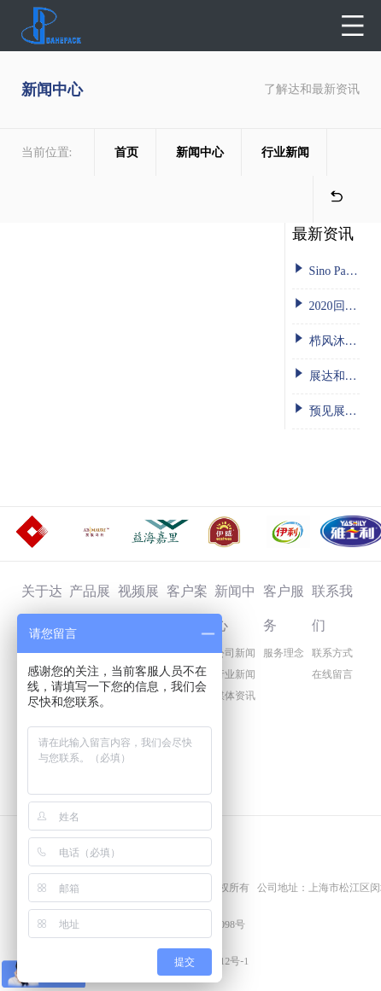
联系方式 (332, 653)
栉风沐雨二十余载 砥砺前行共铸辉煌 (326, 339)
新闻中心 (200, 152)
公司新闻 (234, 653)
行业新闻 (285, 152)
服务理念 (283, 653)
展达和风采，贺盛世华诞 (326, 374)
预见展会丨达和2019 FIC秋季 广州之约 (326, 409)
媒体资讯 (234, 696)
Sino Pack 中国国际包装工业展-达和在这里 (326, 269)
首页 (126, 152)
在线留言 (332, 674)
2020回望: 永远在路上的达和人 (326, 304)
